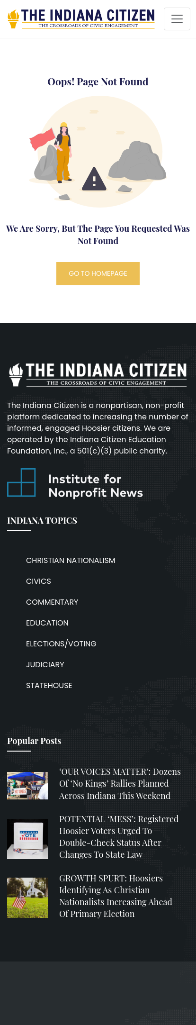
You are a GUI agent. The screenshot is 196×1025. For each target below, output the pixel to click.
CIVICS (38, 581)
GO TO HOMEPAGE (98, 273)
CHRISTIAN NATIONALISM (71, 560)
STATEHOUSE (49, 685)
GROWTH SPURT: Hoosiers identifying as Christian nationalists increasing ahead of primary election (115, 896)
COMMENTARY (52, 602)
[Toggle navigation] (177, 19)
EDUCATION (47, 622)
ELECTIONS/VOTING (61, 643)
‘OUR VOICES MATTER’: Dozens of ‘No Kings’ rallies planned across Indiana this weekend (120, 783)
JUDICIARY (45, 664)
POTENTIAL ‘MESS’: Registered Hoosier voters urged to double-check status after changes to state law (119, 837)
